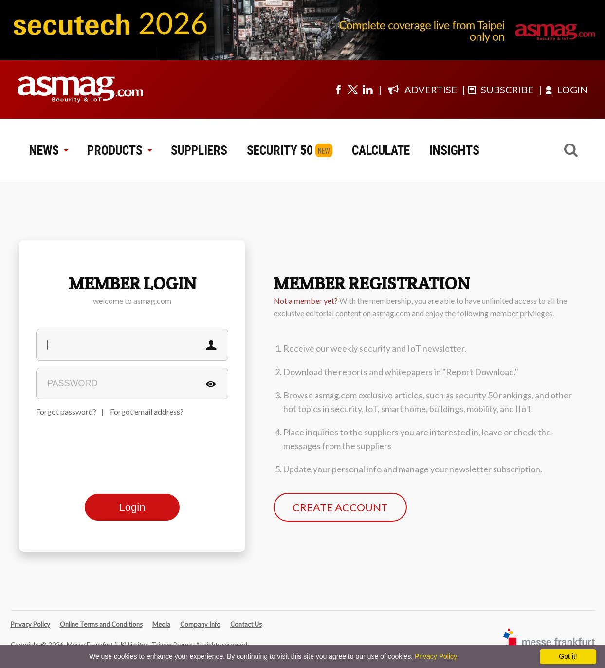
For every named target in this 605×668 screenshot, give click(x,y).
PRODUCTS (119, 150)
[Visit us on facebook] (338, 89)
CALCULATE (381, 150)
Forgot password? (66, 411)
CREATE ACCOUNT (340, 507)
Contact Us (246, 624)
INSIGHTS (454, 150)
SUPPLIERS (199, 150)
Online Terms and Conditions (101, 624)
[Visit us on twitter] (353, 89)
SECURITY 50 (280, 150)
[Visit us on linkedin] (367, 89)
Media (161, 624)
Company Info (200, 624)
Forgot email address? (146, 411)
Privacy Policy (30, 624)
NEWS (48, 150)
